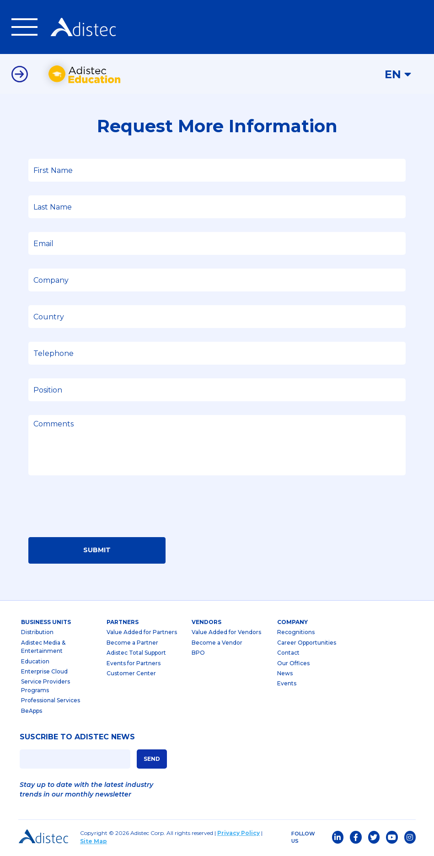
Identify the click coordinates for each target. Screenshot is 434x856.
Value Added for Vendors (226, 633)
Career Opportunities (306, 644)
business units (46, 622)
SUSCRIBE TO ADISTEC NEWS (77, 738)
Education (35, 662)
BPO (198, 654)
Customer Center (131, 674)
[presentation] (97, 510)
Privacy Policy (238, 834)
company (292, 622)
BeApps (31, 711)
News (285, 674)
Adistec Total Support (136, 654)
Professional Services (50, 701)
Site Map (93, 842)
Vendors (206, 622)
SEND (152, 760)
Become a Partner (132, 644)
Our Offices (293, 664)
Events (286, 684)
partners (123, 622)
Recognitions (296, 633)
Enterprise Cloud (44, 672)
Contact (288, 654)
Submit (97, 551)
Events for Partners (134, 664)
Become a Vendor (217, 644)
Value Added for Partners (142, 633)
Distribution (37, 633)
